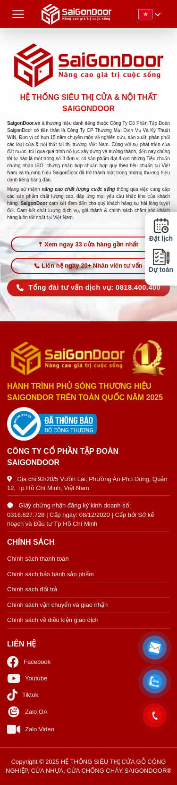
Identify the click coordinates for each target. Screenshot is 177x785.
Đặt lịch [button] (161, 230)
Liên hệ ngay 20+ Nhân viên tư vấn (88, 265)
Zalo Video (30, 729)
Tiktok (22, 695)
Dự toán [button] (161, 260)
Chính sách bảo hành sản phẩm (50, 574)
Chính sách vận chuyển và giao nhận (57, 604)
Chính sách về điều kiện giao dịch (53, 619)
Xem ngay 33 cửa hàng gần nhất (88, 244)
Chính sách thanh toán (38, 558)
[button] (155, 648)
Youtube (27, 678)
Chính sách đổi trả (32, 589)
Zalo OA (27, 712)
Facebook (29, 662)
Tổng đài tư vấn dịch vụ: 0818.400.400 (88, 287)
